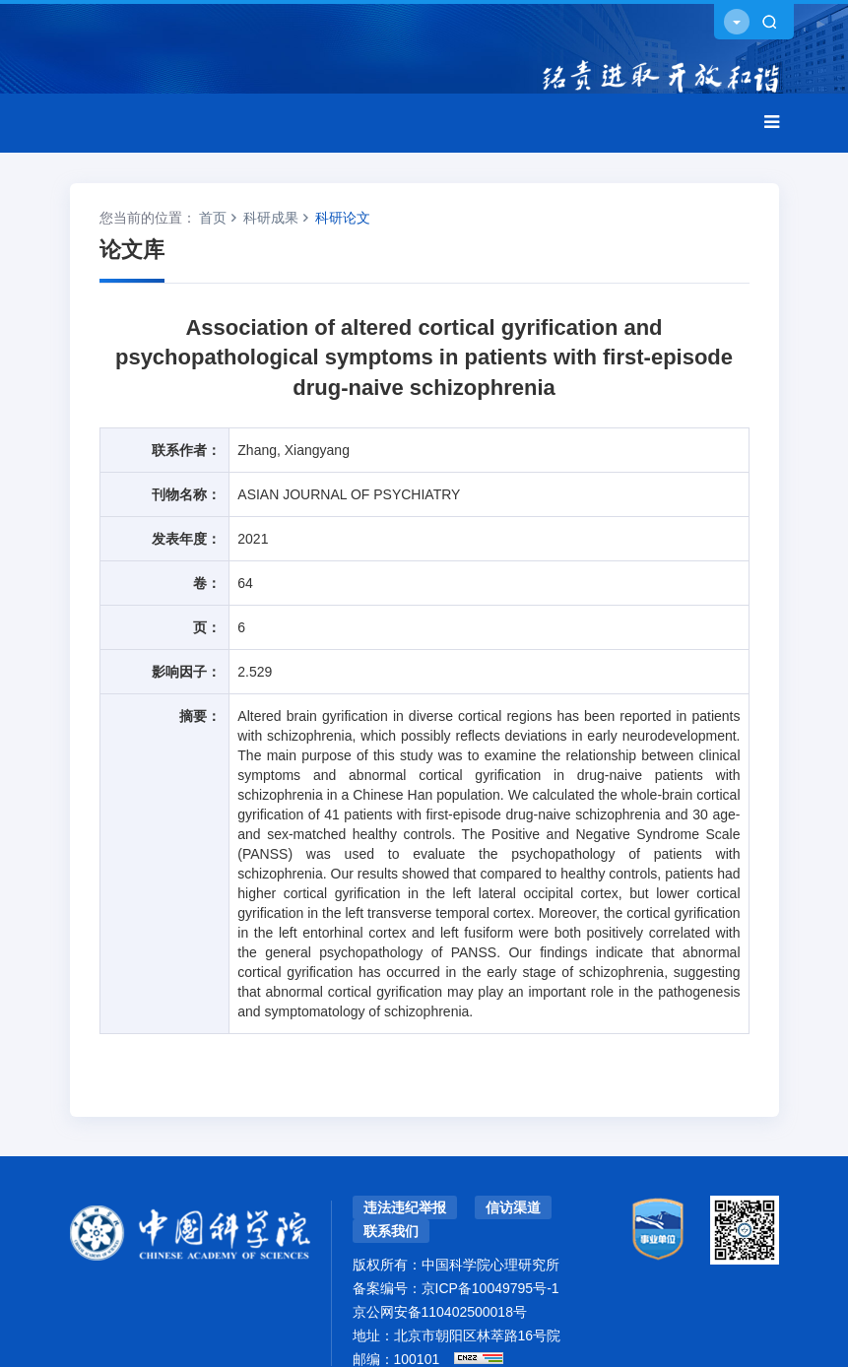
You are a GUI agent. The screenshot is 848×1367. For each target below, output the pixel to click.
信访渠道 (513, 1207)
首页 (213, 218)
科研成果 (270, 218)
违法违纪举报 (404, 1207)
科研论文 (342, 218)
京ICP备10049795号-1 (490, 1288)
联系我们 (391, 1231)
